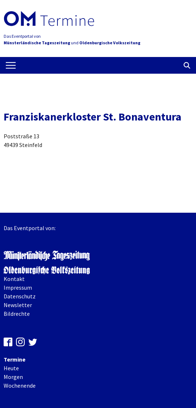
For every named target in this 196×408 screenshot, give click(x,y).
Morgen (13, 376)
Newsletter (18, 305)
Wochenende (20, 385)
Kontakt (14, 278)
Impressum (18, 287)
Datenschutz (20, 296)
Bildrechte (17, 313)
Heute (11, 368)
